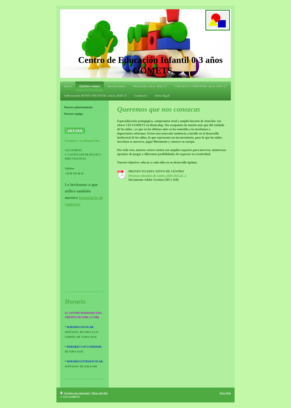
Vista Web (225, 393)
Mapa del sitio (100, 393)
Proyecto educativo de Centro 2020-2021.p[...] (157, 175)
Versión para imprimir (75, 393)
